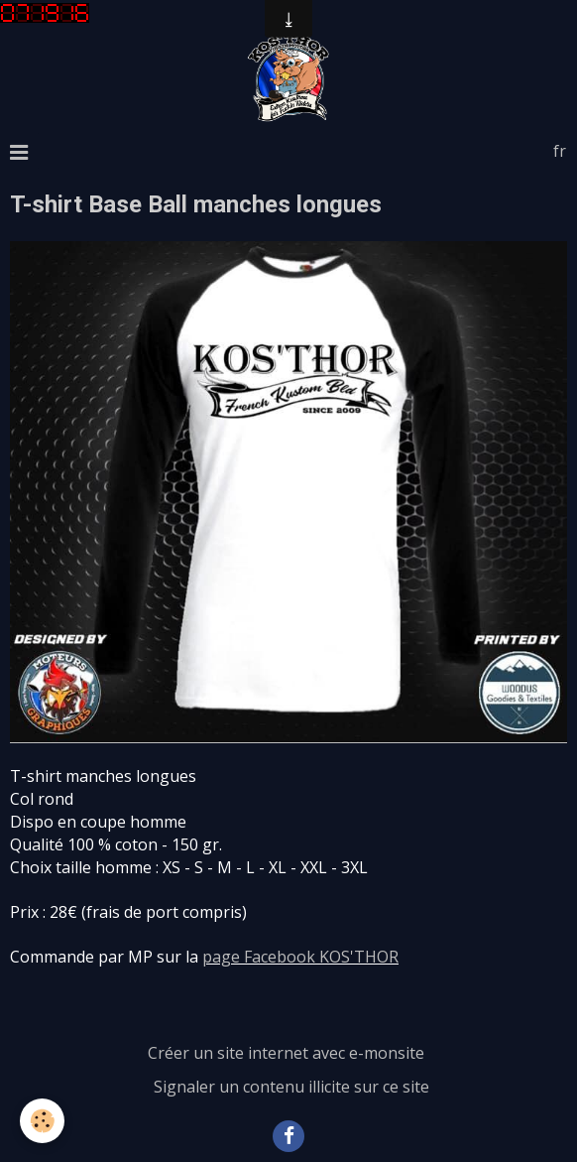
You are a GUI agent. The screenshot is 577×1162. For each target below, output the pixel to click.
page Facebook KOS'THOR (300, 957)
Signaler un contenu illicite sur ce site (291, 1086)
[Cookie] (42, 1120)
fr (559, 151)
